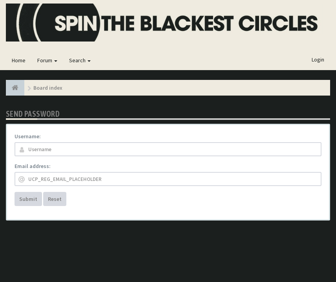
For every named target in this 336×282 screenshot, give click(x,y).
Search (80, 60)
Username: (28, 136)
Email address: (33, 166)
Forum (47, 60)
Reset (55, 198)
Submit (28, 198)
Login (318, 59)
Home (19, 60)
